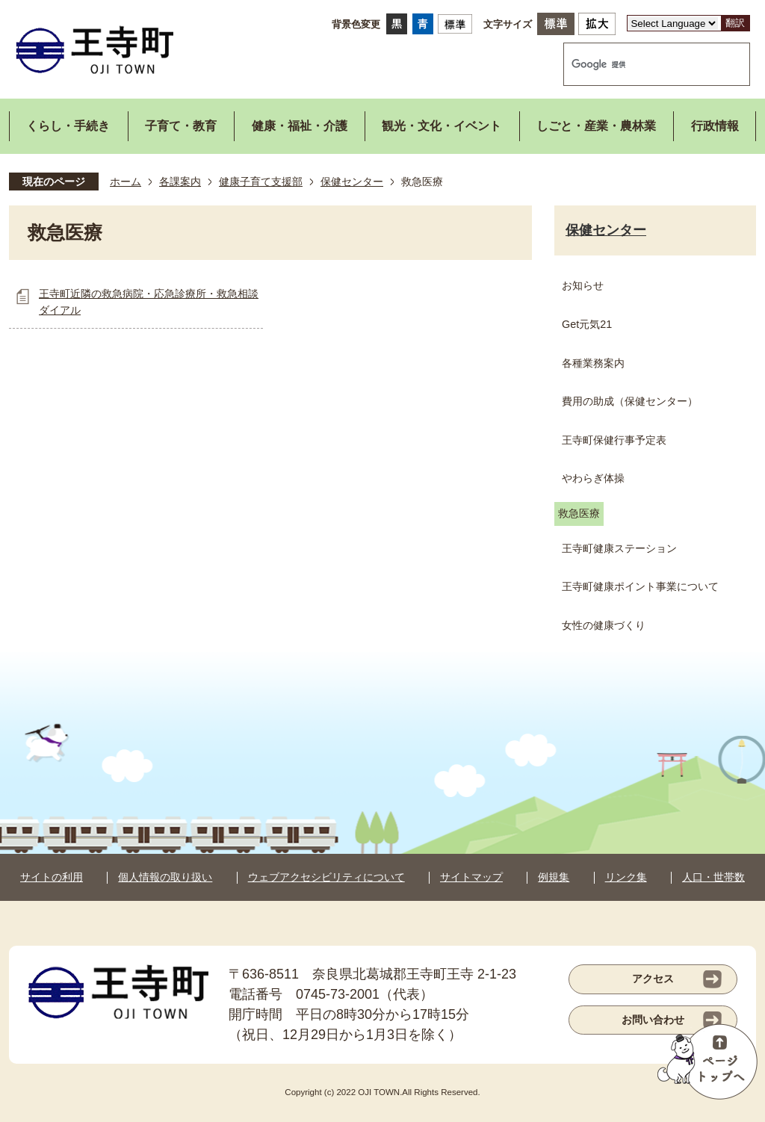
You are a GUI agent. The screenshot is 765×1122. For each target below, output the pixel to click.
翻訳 (735, 22)
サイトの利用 (51, 877)
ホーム (125, 181)
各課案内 (180, 181)
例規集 (553, 877)
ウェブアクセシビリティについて (326, 877)
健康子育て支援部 (261, 181)
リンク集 (626, 877)
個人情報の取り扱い (165, 877)
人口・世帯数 (713, 877)
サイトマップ (471, 877)
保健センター (351, 181)
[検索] (641, 64)
